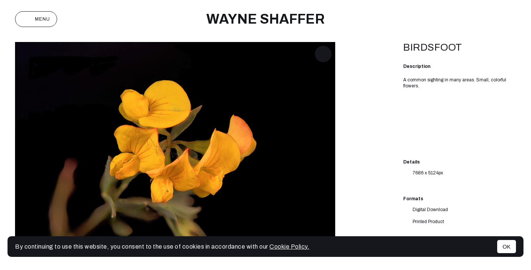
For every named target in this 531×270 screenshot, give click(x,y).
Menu (36, 19)
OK (506, 246)
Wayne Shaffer (265, 19)
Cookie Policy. (289, 246)
